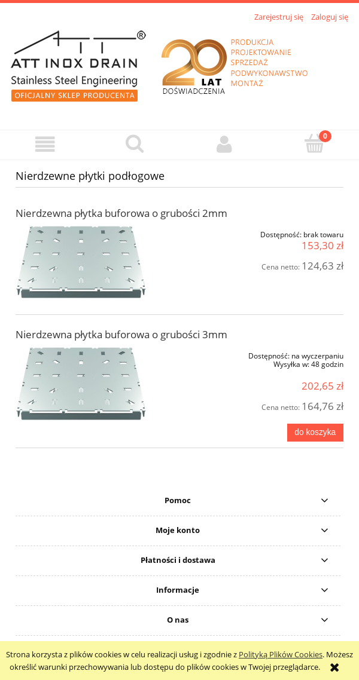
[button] (45, 144)
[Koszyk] (314, 143)
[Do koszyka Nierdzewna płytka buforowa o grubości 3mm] (315, 433)
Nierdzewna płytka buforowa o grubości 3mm (121, 334)
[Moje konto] (224, 144)
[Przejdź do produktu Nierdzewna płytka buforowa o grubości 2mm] (81, 262)
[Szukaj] (134, 143)
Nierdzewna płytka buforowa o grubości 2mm (121, 213)
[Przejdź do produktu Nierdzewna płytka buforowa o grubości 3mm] (81, 383)
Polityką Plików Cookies (281, 654)
